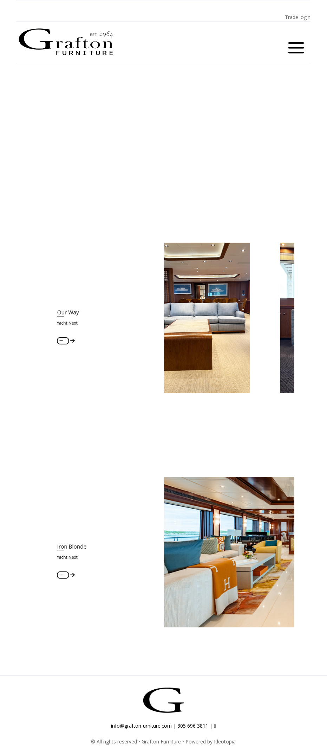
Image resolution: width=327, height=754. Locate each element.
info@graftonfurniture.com (141, 729)
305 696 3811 (192, 729)
